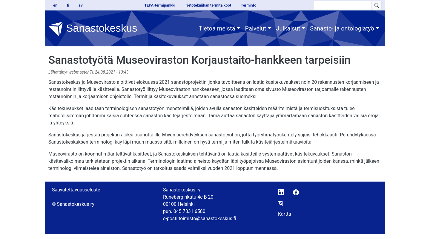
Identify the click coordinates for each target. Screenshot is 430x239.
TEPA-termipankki (159, 5)
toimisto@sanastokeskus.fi (207, 218)
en (55, 5)
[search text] (342, 5)
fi (68, 5)
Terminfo (248, 5)
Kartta (284, 214)
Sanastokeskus (92, 29)
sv (81, 5)
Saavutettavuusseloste (76, 190)
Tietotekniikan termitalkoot (208, 5)
